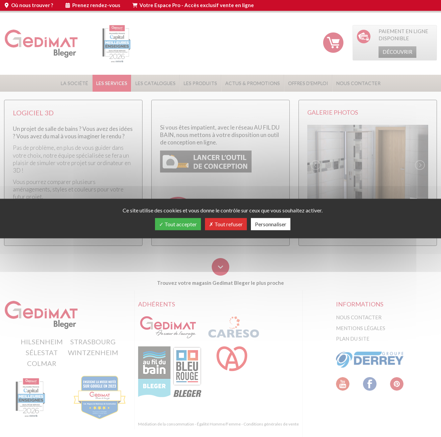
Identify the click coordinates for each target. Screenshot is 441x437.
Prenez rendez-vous (96, 5)
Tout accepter (178, 224)
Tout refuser (226, 224)
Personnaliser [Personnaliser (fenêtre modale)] (270, 224)
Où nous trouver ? (32, 5)
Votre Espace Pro (196, 5)
